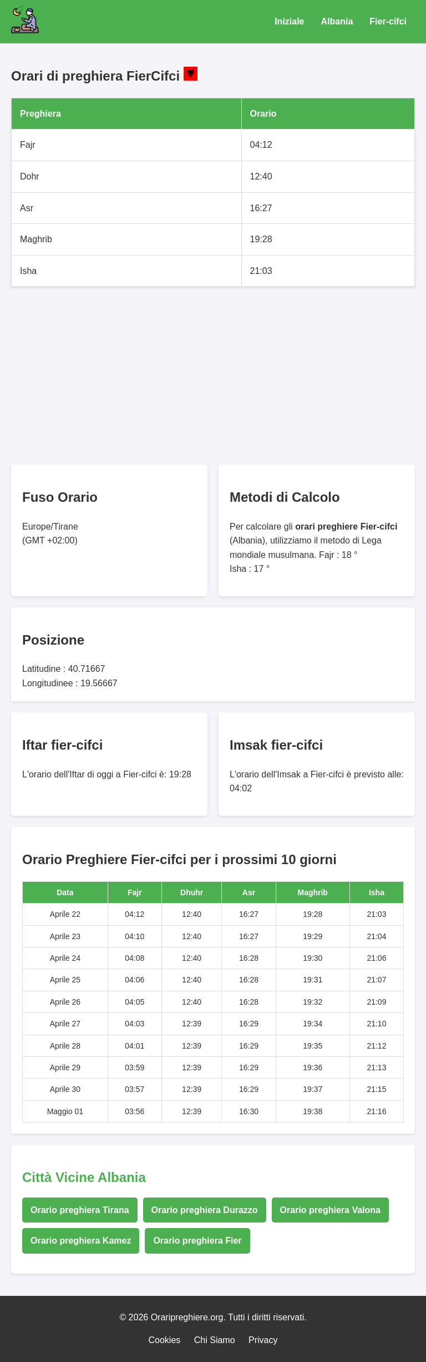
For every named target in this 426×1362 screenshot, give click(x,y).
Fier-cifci (388, 21)
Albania (337, 21)
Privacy (262, 1340)
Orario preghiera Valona (330, 1210)
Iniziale (289, 21)
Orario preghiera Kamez (81, 1240)
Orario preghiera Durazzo (204, 1210)
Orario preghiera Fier (197, 1240)
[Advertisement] (213, 375)
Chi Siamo (214, 1340)
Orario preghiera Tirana (80, 1210)
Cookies (165, 1340)
